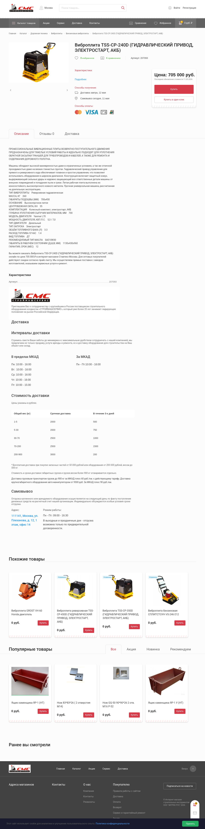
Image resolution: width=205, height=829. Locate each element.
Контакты (94, 23)
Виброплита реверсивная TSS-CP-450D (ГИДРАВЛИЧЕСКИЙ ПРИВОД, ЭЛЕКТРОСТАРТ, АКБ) (75, 616)
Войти (177, 8)
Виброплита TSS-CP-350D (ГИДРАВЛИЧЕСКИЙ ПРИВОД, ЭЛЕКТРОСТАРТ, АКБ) (120, 614)
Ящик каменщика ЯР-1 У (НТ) (165, 702)
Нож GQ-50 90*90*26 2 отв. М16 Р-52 (118, 704)
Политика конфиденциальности (112, 823)
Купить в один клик (174, 99)
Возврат (117, 807)
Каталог (76, 768)
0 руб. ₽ (185, 23)
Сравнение (140, 23)
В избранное (87, 58)
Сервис (61, 23)
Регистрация (189, 8)
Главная (60, 768)
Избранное (165, 23)
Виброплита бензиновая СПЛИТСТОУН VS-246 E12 (163, 612)
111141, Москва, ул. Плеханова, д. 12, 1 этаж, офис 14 (24, 520)
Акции (46, 23)
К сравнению (113, 58)
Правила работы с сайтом (126, 791)
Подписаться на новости (180, 786)
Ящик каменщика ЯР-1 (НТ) (27, 702)
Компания (88, 791)
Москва (49, 8)
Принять (190, 823)
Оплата (117, 802)
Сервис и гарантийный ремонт (129, 813)
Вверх (185, 768)
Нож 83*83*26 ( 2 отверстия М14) (73, 704)
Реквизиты (89, 802)
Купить (173, 89)
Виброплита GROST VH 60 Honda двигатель (26, 612)
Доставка (77, 23)
